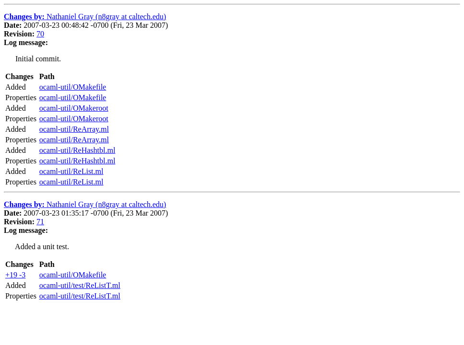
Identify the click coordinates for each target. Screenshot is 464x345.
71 (40, 222)
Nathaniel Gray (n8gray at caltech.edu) (85, 16)
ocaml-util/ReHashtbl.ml (77, 150)
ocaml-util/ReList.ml (71, 171)
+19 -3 (15, 275)
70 (40, 34)
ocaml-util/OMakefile (73, 87)
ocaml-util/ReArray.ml (74, 129)
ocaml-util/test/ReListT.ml (79, 285)
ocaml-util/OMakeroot (73, 108)
